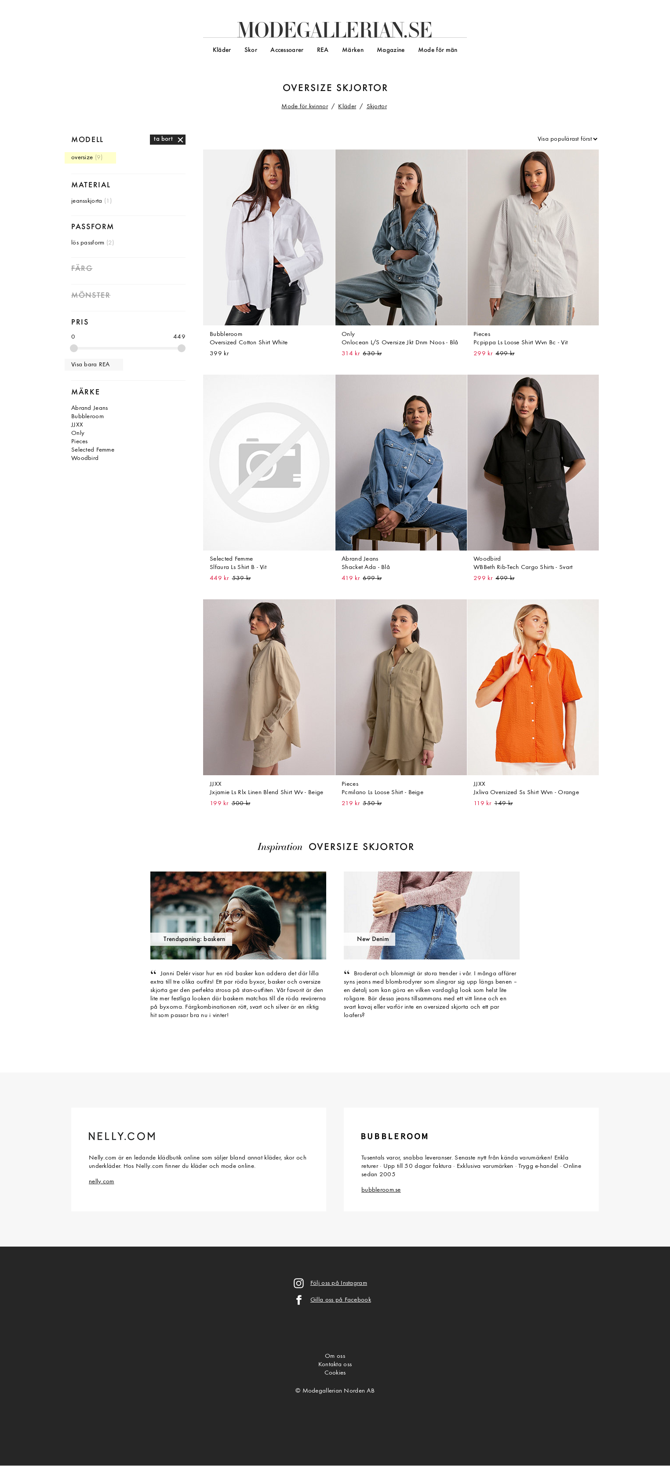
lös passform (87, 243)
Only (77, 433)
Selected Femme (92, 450)
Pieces (79, 441)
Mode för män (437, 50)
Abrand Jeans (89, 408)
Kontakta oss (335, 1364)
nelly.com (101, 1181)
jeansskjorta (86, 201)
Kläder (222, 50)
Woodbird (84, 458)
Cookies (335, 1373)
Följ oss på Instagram (338, 1283)
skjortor (362, 89)
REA (323, 50)
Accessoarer (286, 50)
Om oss (335, 1356)
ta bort (163, 139)
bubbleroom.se (381, 1190)
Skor (250, 50)
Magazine (390, 50)
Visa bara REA (90, 364)
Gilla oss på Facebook (340, 1300)
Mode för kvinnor (304, 106)
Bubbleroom (87, 416)
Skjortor (377, 106)
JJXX (77, 425)
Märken (353, 50)
